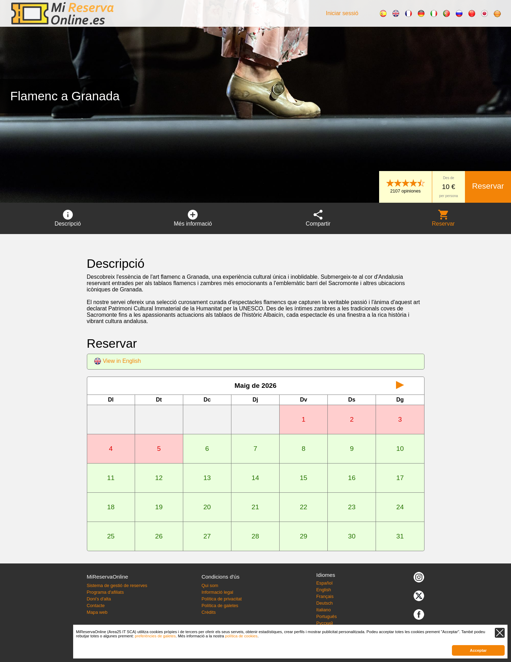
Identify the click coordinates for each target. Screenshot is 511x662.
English (323, 589)
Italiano (323, 609)
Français (324, 596)
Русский (324, 623)
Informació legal (217, 592)
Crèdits (209, 612)
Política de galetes (220, 605)
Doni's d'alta (99, 598)
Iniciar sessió (342, 13)
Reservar (488, 186)
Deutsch (324, 603)
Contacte (95, 605)
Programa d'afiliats (105, 592)
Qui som (210, 585)
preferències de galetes (155, 636)
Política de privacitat (222, 598)
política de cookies (241, 636)
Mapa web (97, 612)
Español (324, 583)
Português (326, 616)
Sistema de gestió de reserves (117, 585)
